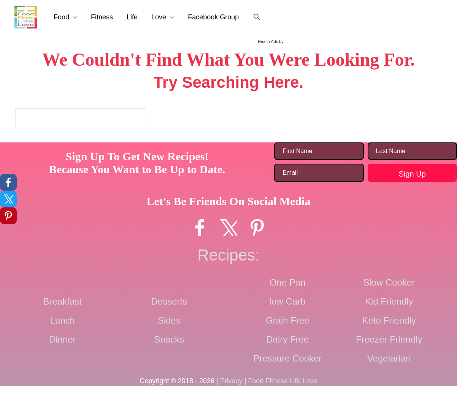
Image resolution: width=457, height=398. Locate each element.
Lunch (62, 320)
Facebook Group (213, 17)
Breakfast (62, 301)
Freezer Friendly (389, 339)
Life (132, 17)
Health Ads (268, 41)
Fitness (102, 17)
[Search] (139, 118)
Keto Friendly (389, 320)
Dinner (62, 339)
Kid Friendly (389, 301)
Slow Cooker (389, 282)
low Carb (288, 301)
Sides (169, 320)
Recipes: (228, 255)
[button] (256, 17)
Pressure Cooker (287, 358)
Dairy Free (287, 339)
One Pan (288, 282)
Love (158, 17)
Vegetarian (389, 358)
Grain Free (287, 320)
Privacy (231, 381)
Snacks (169, 339)
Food (61, 17)
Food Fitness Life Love (282, 381)
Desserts (169, 301)
